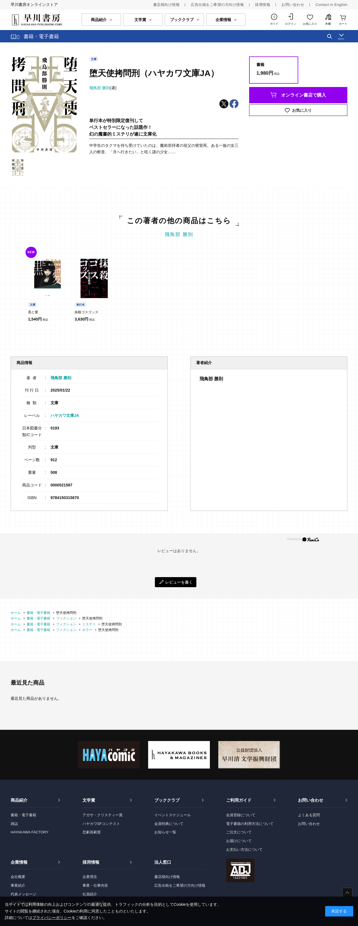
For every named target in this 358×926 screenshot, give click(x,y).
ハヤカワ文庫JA (65, 415)
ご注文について (239, 832)
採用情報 (262, 5)
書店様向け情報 (166, 5)
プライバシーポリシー (52, 917)
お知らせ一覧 (165, 832)
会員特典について (168, 824)
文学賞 (88, 800)
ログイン (290, 23)
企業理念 (89, 877)
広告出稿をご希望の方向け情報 (217, 5)
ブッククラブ (167, 800)
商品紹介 (19, 800)
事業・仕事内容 (95, 885)
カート (343, 23)
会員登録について (240, 815)
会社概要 (18, 877)
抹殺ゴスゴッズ (86, 312)
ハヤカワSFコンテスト (101, 824)
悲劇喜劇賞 (91, 832)
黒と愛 (33, 312)
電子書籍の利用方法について (250, 824)
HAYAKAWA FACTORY (30, 832)
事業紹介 (18, 885)
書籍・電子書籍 (23, 815)
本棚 (328, 23)
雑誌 (14, 824)
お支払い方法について (244, 849)
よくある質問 (309, 815)
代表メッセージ (23, 894)
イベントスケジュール (172, 815)
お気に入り (310, 23)
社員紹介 (89, 894)
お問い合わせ (292, 5)
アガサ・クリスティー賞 (102, 815)
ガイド (274, 23)
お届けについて (239, 841)
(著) (102, 88)
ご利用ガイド (238, 800)
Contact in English (331, 5)
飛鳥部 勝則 (179, 234)
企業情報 (19, 862)
